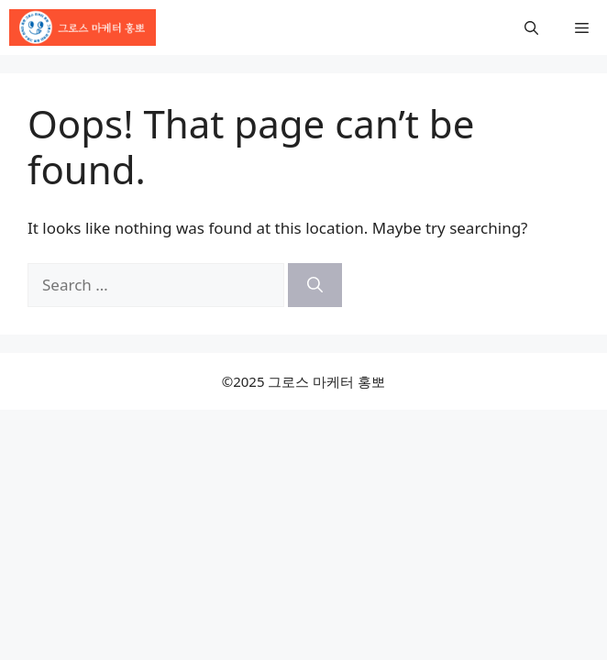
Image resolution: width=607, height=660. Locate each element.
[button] (531, 27)
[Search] (315, 285)
